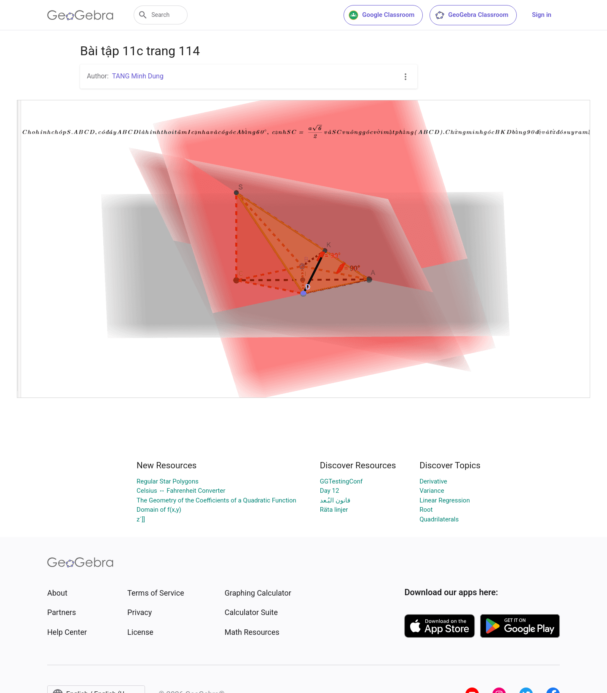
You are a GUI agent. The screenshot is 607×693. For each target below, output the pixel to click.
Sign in (541, 15)
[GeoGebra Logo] (80, 15)
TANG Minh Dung (138, 76)
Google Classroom (381, 15)
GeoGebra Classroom (471, 15)
